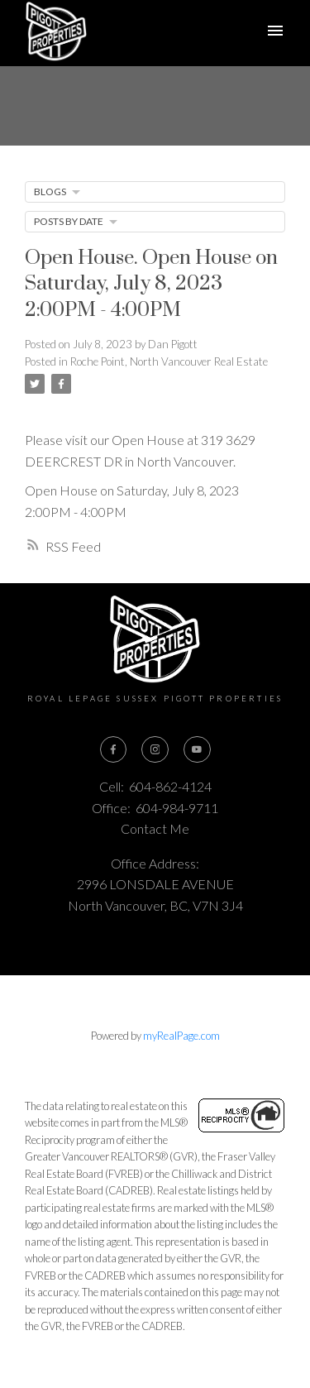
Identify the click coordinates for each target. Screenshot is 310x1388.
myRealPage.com (181, 1035)
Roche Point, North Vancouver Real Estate (169, 361)
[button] (113, 749)
